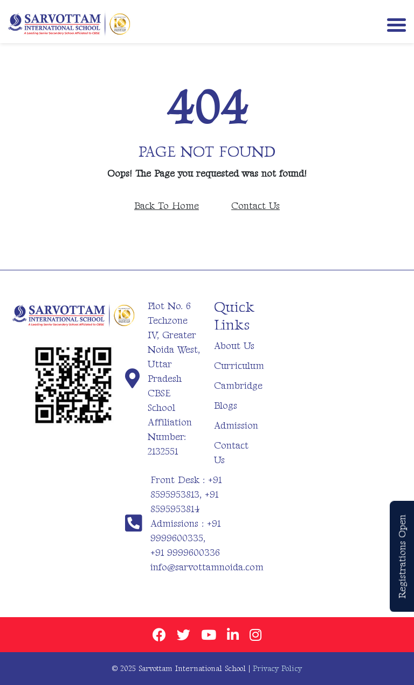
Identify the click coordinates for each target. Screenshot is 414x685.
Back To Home (166, 206)
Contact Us (255, 206)
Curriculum (239, 366)
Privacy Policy (277, 668)
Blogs (225, 405)
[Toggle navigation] (394, 24)
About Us (234, 346)
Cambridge (238, 386)
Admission (236, 425)
